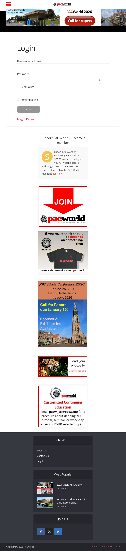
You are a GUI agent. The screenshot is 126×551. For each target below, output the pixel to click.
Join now (57, 173)
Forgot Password (27, 119)
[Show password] (101, 79)
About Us (42, 450)
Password (23, 74)
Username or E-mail (29, 61)
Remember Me (27, 100)
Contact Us (43, 455)
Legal (40, 461)
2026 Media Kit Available (70, 484)
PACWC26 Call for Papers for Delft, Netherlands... (72, 501)
